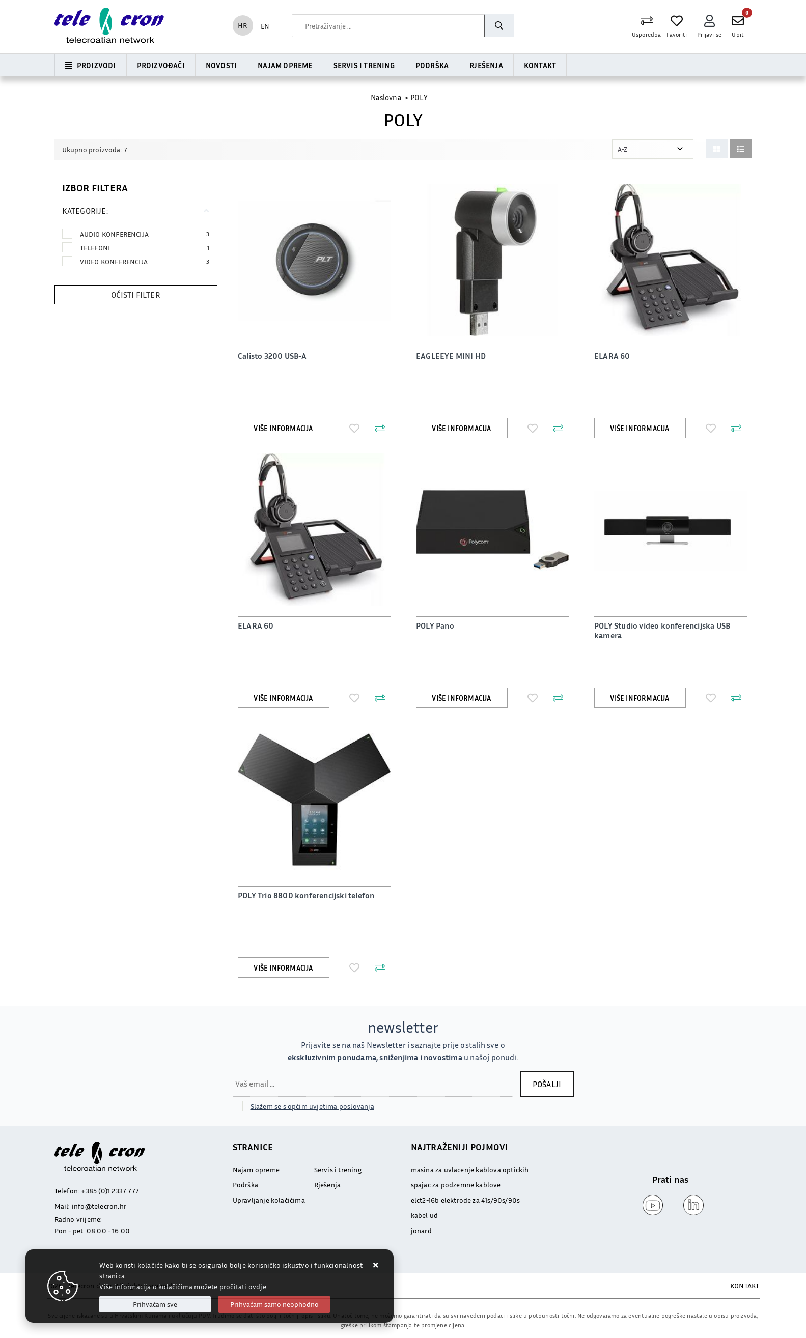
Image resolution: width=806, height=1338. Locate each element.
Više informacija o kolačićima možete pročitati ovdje (182, 1286)
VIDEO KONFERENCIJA (145, 261)
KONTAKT (744, 1285)
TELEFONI (145, 247)
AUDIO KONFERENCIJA (145, 234)
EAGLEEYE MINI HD (451, 356)
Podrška (432, 65)
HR (242, 25)
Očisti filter (135, 295)
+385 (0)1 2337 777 (110, 1190)
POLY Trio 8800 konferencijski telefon (306, 895)
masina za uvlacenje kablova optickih (470, 1169)
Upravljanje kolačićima (269, 1199)
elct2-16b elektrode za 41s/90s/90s (465, 1199)
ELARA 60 (612, 356)
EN (265, 25)
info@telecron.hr (99, 1206)
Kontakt (540, 65)
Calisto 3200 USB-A (272, 356)
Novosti (221, 65)
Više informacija (283, 428)
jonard (421, 1230)
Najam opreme (285, 65)
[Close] (155, 1304)
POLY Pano (435, 625)
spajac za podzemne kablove (456, 1184)
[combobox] (388, 25)
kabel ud (424, 1215)
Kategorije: (85, 211)
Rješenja (486, 65)
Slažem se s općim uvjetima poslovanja (312, 1106)
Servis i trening (364, 65)
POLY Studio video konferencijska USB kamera (662, 630)
